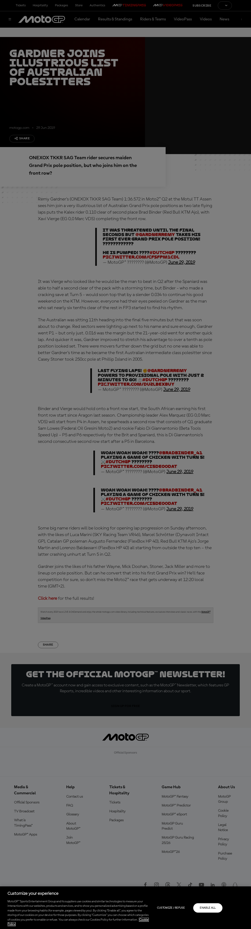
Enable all (208, 908)
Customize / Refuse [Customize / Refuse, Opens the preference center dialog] (171, 908)
